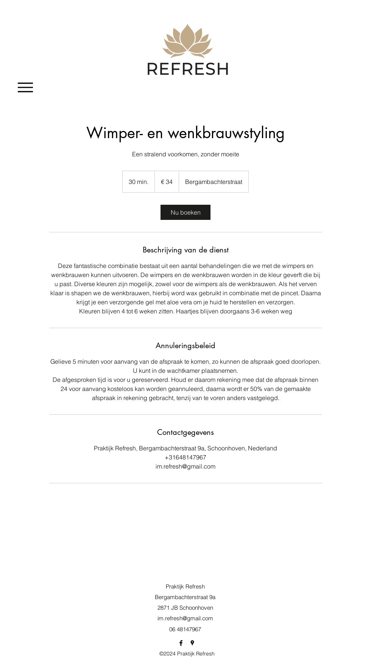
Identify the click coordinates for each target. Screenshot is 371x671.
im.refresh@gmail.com (185, 618)
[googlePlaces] (192, 643)
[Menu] (25, 87)
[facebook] (181, 643)
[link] (185, 212)
